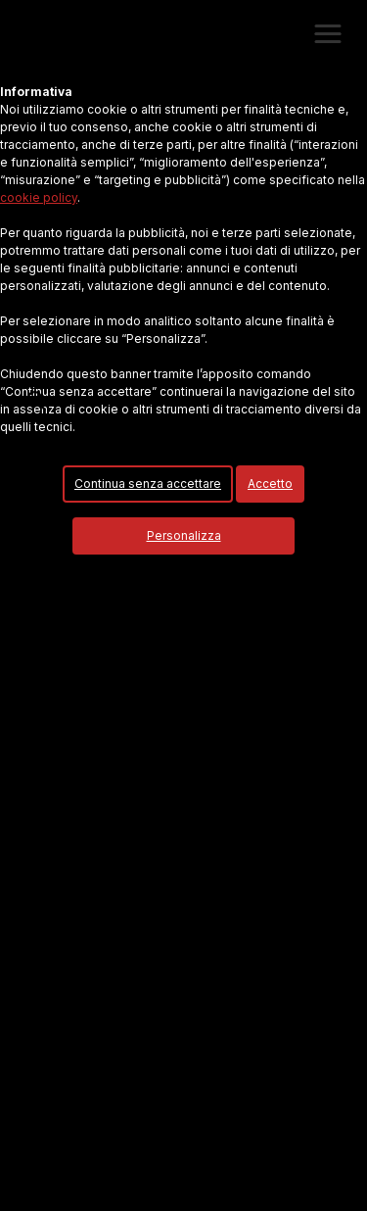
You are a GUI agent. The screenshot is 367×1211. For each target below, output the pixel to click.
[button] (327, 34)
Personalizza (184, 535)
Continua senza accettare (147, 483)
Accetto (270, 483)
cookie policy (38, 197)
